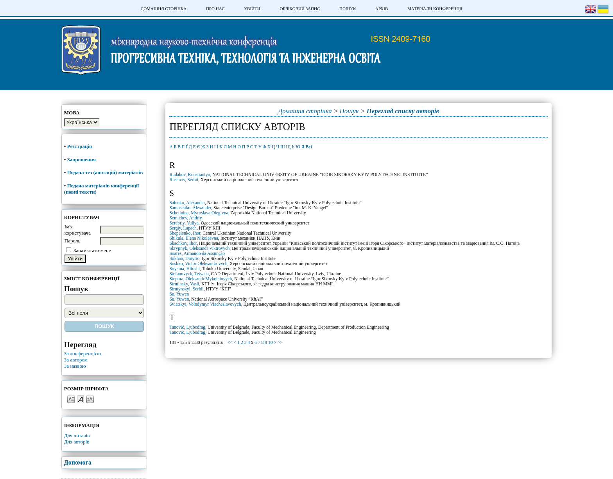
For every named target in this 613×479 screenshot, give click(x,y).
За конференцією (82, 353)
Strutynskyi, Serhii (186, 289)
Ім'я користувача (78, 230)
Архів (381, 8)
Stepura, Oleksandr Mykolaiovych (200, 278)
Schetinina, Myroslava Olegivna (198, 212)
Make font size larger (90, 398)
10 (270, 342)
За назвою (75, 366)
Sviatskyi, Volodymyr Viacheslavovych (205, 304)
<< (230, 342)
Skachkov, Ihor (183, 243)
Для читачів (77, 435)
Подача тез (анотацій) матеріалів (105, 172)
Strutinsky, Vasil (184, 284)
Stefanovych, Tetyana (188, 273)
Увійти (252, 8)
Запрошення (81, 159)
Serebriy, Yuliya (183, 223)
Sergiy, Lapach (183, 228)
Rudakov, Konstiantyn (189, 174)
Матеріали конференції (434, 8)
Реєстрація (80, 146)
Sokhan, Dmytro (184, 258)
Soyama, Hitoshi (184, 268)
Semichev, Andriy (185, 218)
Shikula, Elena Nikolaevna (193, 238)
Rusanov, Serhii (183, 179)
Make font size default (80, 398)
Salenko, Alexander (187, 202)
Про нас (215, 8)
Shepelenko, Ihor (184, 233)
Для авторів (77, 442)
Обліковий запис (300, 8)
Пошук (347, 8)
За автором (76, 360)
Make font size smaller (71, 398)
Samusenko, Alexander (190, 207)
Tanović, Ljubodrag (187, 327)
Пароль (73, 241)
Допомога (77, 462)
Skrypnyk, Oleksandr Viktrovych (199, 248)
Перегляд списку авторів (403, 111)
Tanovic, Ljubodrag (187, 332)
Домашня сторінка (163, 8)
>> (280, 342)
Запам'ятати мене (92, 250)
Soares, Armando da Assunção (197, 253)
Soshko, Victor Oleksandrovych (198, 263)
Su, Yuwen (179, 294)
